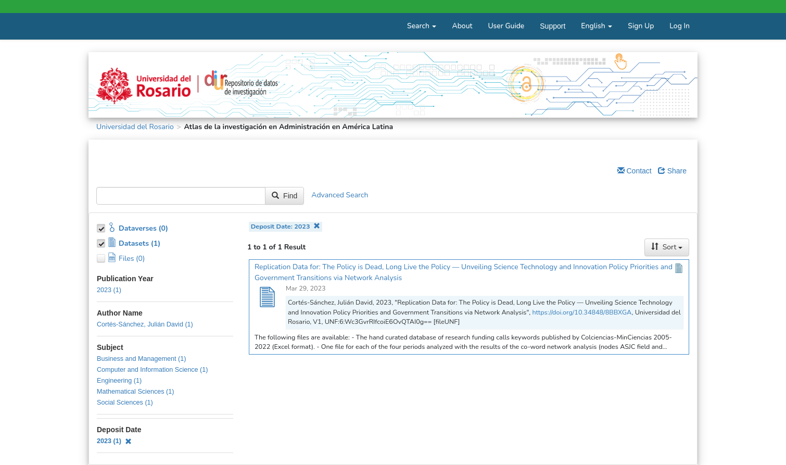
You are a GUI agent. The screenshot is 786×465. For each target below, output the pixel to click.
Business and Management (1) (141, 358)
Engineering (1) (119, 380)
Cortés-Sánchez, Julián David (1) (145, 324)
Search (421, 26)
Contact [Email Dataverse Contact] (634, 171)
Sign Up (641, 26)
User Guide (506, 26)
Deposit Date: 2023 (285, 226)
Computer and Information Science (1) (152, 369)
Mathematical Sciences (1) (135, 391)
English (596, 26)
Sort (666, 247)
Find (284, 196)
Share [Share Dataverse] (672, 171)
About (462, 26)
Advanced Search (339, 195)
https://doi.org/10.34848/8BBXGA (581, 312)
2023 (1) (109, 290)
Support (552, 26)
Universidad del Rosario (135, 127)
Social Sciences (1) (125, 402)
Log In (679, 26)
